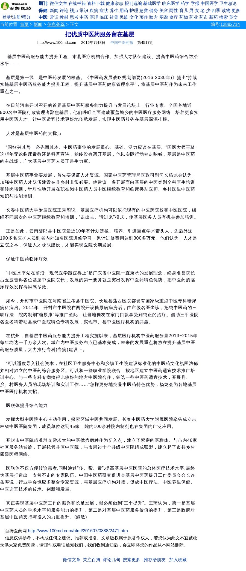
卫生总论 (228, 3)
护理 (134, 10)
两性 (173, 10)
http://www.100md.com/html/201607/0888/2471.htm (78, 530)
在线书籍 (77, 3)
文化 (134, 17)
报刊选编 (133, 3)
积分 (26, 17)
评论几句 (111, 559)
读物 (226, 10)
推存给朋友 (155, 559)
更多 (236, 10)
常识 (84, 10)
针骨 (114, 17)
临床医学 (171, 3)
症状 (103, 10)
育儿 (183, 10)
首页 (24, 24)
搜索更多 (131, 559)
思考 (74, 17)
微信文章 (58, 3)
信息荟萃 (56, 24)
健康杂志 (114, 3)
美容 (163, 10)
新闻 (54, 10)
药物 (183, 17)
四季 (216, 10)
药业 (193, 17)
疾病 (94, 10)
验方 (153, 17)
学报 (195, 3)
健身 (153, 10)
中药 (84, 17)
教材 (64, 17)
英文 (233, 17)
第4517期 (145, 42)
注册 (16, 17)
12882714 (230, 24)
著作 (143, 17)
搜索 (223, 17)
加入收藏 (178, 559)
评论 (64, 10)
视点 (74, 10)
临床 (103, 17)
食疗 (173, 17)
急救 (143, 10)
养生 (114, 10)
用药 (123, 10)
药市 (203, 17)
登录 (6, 17)
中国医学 (209, 3)
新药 (213, 17)
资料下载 (96, 3)
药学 (185, 3)
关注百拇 (91, 559)
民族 (123, 17)
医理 (94, 17)
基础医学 (152, 3)
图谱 (163, 17)
